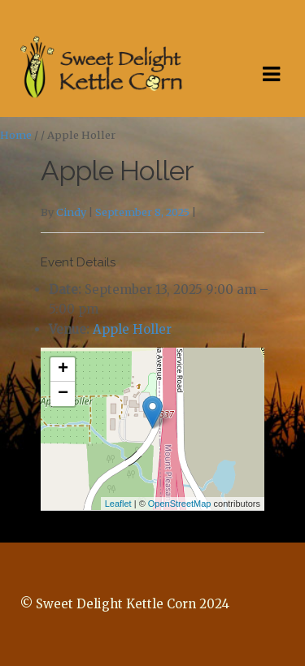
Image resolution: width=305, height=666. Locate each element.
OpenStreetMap (179, 503)
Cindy (71, 212)
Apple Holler (132, 329)
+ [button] (63, 369)
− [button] (63, 394)
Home (16, 135)
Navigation (271, 75)
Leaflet (118, 503)
